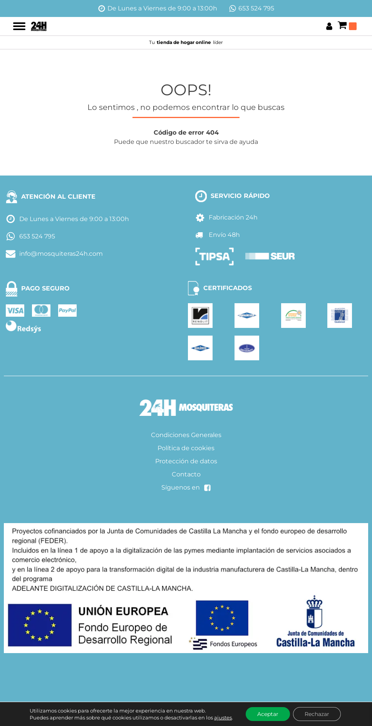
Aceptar (267, 714)
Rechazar (317, 714)
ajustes (223, 717)
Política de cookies (186, 448)
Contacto (186, 474)
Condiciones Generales (186, 435)
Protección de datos (186, 461)
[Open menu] (19, 26)
